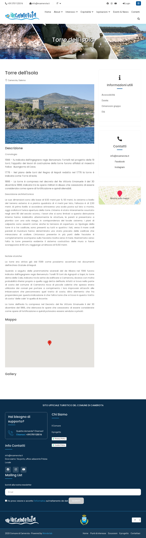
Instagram (120, 167)
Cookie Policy (60, 445)
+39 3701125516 (14, 3)
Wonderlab (47, 533)
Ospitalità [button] (87, 12)
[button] (49, 343)
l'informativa (39, 501)
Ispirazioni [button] (103, 12)
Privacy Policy (60, 438)
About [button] (58, 12)
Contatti (135, 12)
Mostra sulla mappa (119, 198)
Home (48, 12)
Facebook (120, 161)
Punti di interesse (98, 533)
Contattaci (135, 533)
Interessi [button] (71, 12)
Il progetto (56, 432)
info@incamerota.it (39, 3)
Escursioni (112, 533)
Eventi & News (121, 12)
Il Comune (56, 426)
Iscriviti (76, 501)
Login (126, 3)
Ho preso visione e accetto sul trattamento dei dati (38, 501)
